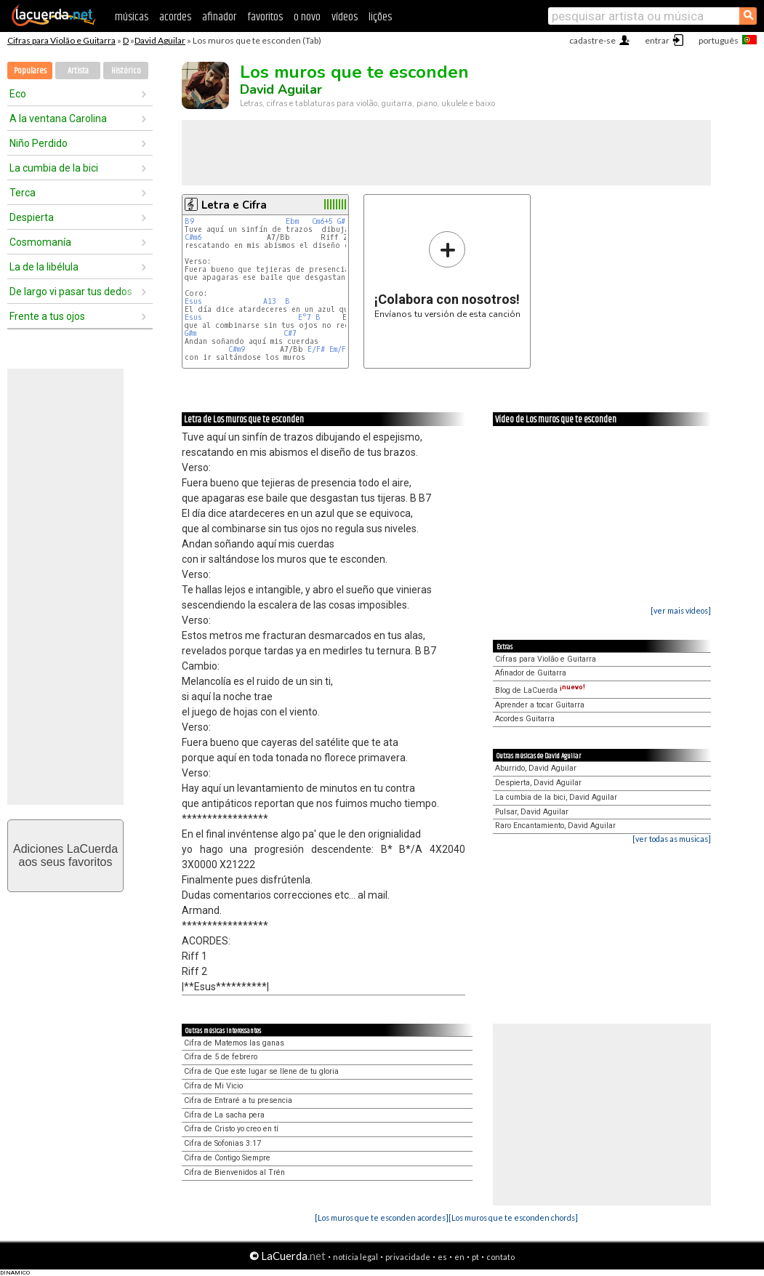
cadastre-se (592, 40)
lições (380, 17)
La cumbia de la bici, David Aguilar (556, 797)
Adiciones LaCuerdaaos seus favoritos (65, 855)
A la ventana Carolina (58, 118)
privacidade (407, 1256)
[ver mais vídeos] (681, 610)
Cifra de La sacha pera (224, 1115)
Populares (30, 71)
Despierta (31, 217)
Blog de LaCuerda (540, 690)
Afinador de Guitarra (530, 673)
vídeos (344, 17)
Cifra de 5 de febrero (220, 1057)
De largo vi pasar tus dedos (70, 291)
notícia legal (355, 1256)
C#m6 (193, 237)
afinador (219, 17)
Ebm (292, 221)
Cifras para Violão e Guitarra (61, 40)
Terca (22, 192)
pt (475, 1256)
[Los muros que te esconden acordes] (382, 1217)
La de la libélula (44, 267)
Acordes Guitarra (525, 718)
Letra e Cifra (234, 205)
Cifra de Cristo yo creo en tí (231, 1128)
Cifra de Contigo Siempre (227, 1158)
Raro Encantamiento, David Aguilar (555, 825)
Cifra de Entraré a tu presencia (238, 1100)
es (442, 1256)
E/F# (316, 349)
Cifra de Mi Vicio (213, 1086)
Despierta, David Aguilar (538, 782)
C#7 (290, 333)
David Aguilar (159, 40)
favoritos (265, 17)
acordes (175, 17)
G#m (190, 333)
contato (500, 1256)
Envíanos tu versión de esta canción (447, 274)
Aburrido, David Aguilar (535, 768)
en (459, 1256)
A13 (269, 301)
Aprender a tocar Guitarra (539, 705)
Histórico (126, 71)
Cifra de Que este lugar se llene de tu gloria (261, 1071)
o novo (307, 17)
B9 (189, 221)
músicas (131, 17)
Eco (17, 94)
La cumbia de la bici (53, 168)
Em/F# (339, 349)
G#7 (343, 221)
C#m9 (236, 349)
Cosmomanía (40, 242)
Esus (193, 301)
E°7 (304, 317)
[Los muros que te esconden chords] (513, 1217)
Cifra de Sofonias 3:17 (222, 1143)
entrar (657, 40)
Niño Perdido (38, 143)
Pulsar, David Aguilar (531, 811)
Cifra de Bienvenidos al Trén (234, 1172)
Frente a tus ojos (47, 316)
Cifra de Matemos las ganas (234, 1043)
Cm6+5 (322, 221)
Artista (78, 71)
